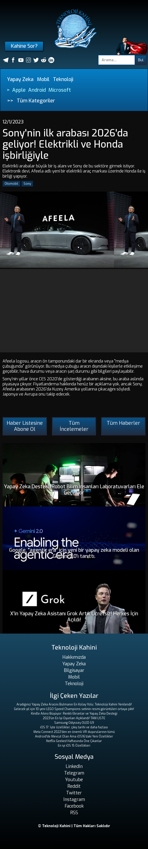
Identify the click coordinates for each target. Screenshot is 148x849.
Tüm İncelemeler (74, 426)
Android (37, 90)
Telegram (74, 773)
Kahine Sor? (24, 46)
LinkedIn (74, 766)
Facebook (74, 806)
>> (10, 100)
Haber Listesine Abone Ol (25, 426)
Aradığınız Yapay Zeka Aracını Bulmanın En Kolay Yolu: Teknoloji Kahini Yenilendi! (74, 704)
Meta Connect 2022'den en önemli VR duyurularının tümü (74, 732)
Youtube (74, 780)
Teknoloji (63, 79)
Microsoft (59, 90)
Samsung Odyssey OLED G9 (74, 723)
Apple (19, 90)
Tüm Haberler (123, 423)
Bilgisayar (74, 670)
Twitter (74, 793)
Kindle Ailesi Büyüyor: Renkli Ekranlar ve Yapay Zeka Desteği (74, 714)
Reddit (74, 786)
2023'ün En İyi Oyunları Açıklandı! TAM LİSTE (74, 718)
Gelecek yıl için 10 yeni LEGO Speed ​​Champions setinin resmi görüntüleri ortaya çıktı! (74, 709)
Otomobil (11, 184)
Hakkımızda (74, 657)
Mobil (43, 79)
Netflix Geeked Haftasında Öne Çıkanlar (74, 741)
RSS (74, 813)
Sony (27, 184)
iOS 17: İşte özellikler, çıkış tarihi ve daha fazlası (74, 727)
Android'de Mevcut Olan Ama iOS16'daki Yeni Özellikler (74, 736)
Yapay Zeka (20, 79)
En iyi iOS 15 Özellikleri (74, 746)
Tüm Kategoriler (36, 100)
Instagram (74, 799)
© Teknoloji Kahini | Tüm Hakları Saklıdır (74, 826)
